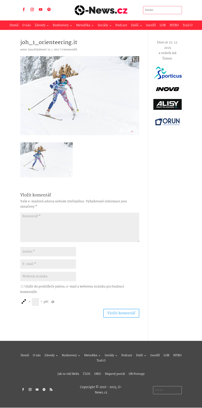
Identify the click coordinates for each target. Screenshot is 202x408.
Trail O (188, 26)
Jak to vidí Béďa (68, 373)
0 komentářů (69, 50)
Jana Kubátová (37, 50)
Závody (40, 26)
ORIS (97, 373)
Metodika (83, 26)
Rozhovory (61, 26)
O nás (26, 26)
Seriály (103, 26)
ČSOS (86, 373)
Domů (14, 26)
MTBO (174, 26)
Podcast (121, 26)
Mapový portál (115, 373)
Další (135, 26)
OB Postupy (137, 373)
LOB (163, 26)
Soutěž (151, 26)
